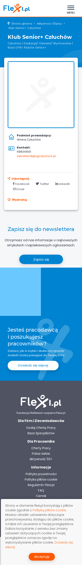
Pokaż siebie (41, 453)
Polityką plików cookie (49, 510)
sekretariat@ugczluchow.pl (36, 156)
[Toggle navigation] (71, 8)
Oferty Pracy (41, 448)
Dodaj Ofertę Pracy (41, 428)
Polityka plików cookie (41, 479)
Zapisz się (41, 259)
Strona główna (21, 23)
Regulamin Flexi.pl (41, 485)
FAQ (41, 490)
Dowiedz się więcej (33, 365)
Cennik (41, 496)
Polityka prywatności (41, 474)
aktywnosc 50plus (49, 23)
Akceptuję (41, 556)
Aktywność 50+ (41, 459)
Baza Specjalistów (41, 433)
